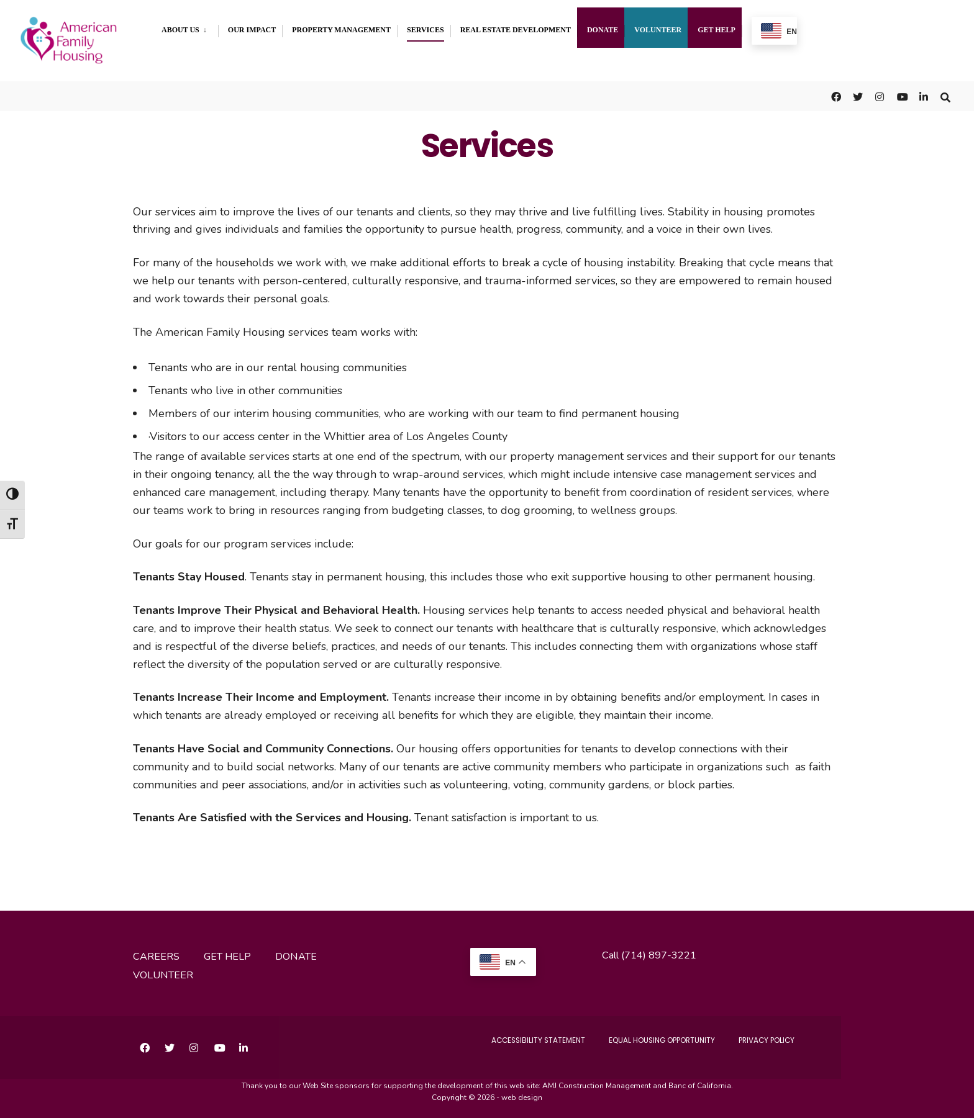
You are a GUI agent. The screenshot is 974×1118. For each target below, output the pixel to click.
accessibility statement (513, 1036)
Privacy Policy (763, 1036)
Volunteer (657, 29)
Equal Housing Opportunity (648, 1036)
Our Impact (252, 29)
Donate (602, 29)
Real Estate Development (515, 29)
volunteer (163, 971)
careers (156, 952)
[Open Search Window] (944, 93)
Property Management (341, 29)
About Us (180, 29)
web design (521, 1093)
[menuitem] (190, 27)
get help (227, 952)
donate (296, 952)
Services (425, 29)
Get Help (716, 29)
